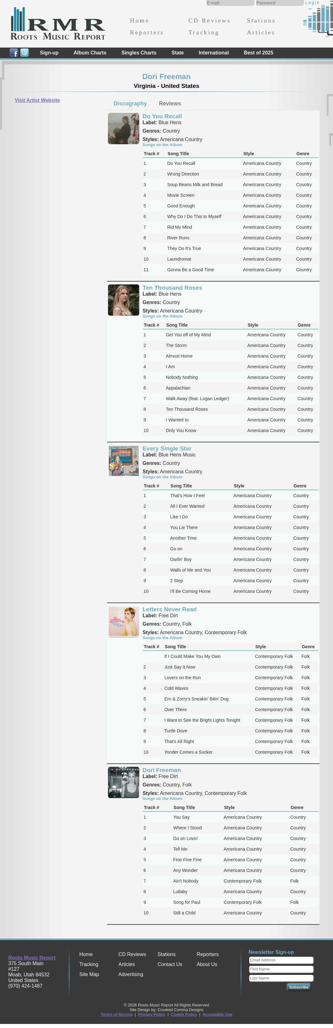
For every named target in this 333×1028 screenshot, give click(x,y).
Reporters (147, 32)
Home (139, 20)
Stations (261, 20)
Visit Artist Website (37, 100)
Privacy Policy (151, 1014)
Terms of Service (117, 1014)
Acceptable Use (217, 1014)
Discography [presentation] (130, 103)
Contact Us (169, 964)
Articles (261, 32)
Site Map (89, 974)
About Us (207, 964)
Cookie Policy (184, 1014)
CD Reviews (209, 20)
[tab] (130, 103)
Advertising (130, 974)
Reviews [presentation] (170, 103)
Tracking (203, 32)
